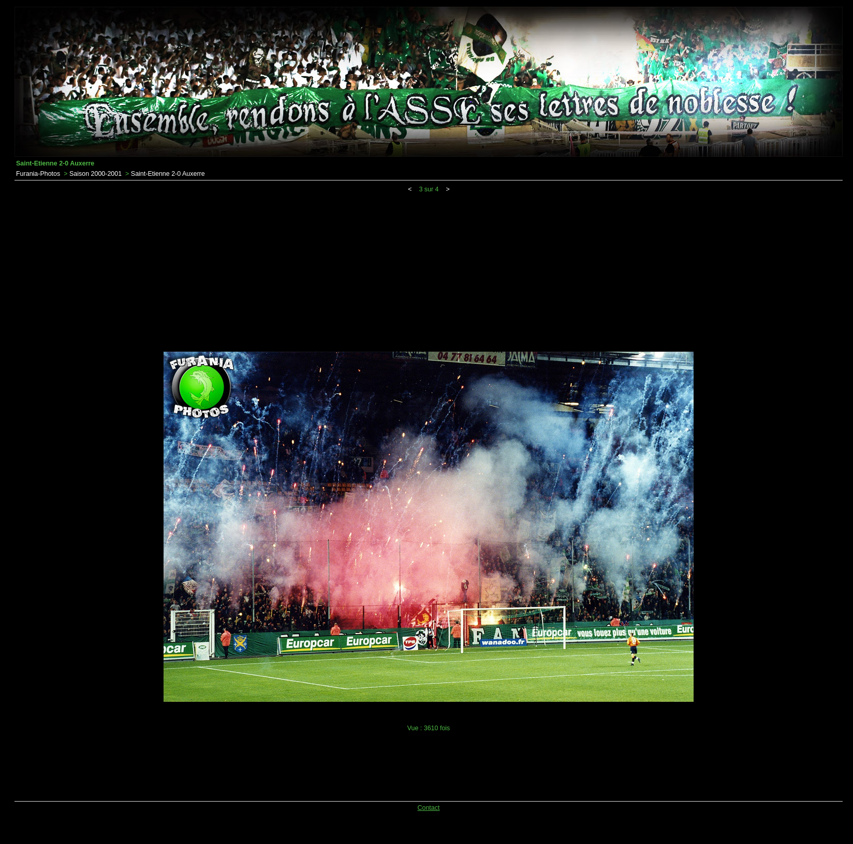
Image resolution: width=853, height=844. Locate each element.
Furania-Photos (38, 173)
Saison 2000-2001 (95, 173)
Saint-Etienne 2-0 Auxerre (168, 173)
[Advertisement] (428, 270)
